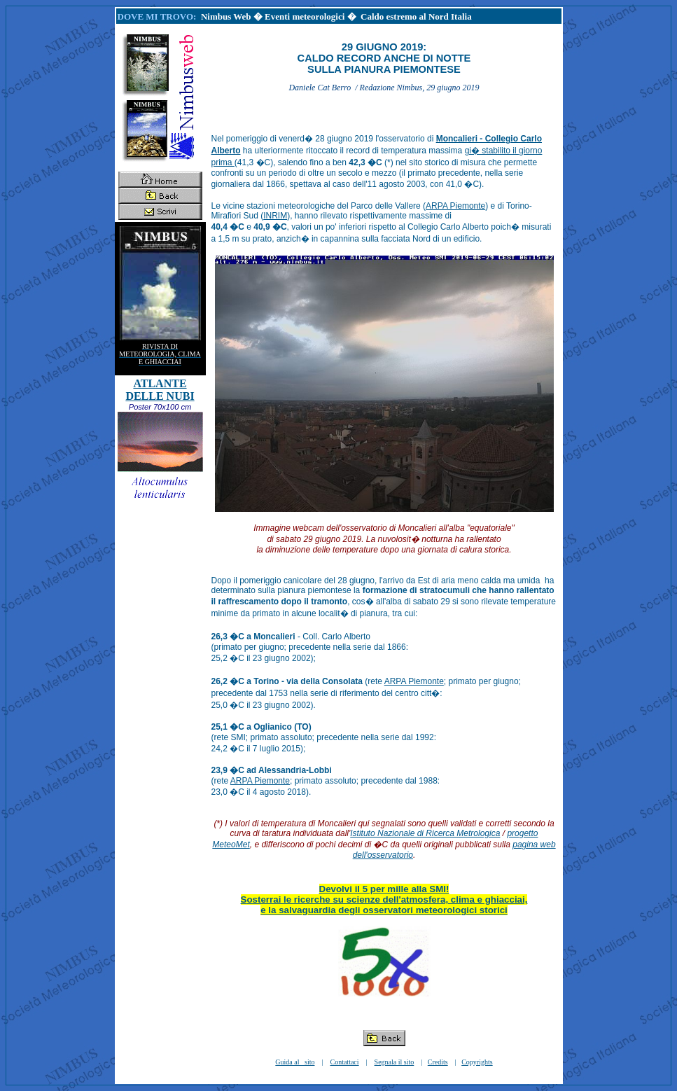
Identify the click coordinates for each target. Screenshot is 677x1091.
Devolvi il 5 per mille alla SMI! (384, 889)
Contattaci (344, 1062)
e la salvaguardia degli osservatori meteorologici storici (384, 910)
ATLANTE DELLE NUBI (159, 389)
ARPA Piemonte (455, 206)
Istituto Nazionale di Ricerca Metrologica (425, 833)
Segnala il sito (394, 1062)
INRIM (275, 216)
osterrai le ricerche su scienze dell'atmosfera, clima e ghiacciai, (386, 899)
